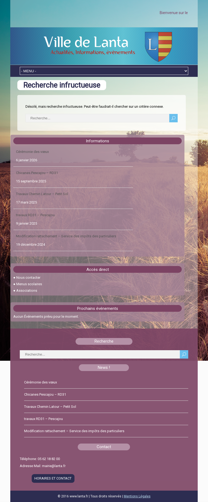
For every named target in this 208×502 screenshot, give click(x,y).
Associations (26, 290)
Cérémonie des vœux (32, 152)
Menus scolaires (29, 284)
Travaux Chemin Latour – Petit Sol (42, 194)
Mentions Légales (137, 496)
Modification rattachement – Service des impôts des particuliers (66, 236)
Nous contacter (28, 277)
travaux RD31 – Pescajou (35, 215)
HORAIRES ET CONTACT (53, 478)
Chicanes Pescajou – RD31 (37, 173)
